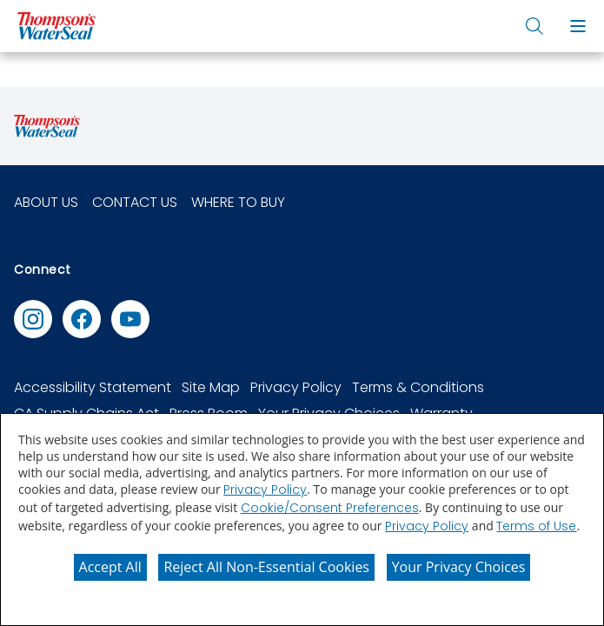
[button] (578, 26)
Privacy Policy (265, 490)
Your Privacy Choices (459, 566)
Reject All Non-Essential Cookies (266, 566)
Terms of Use (536, 527)
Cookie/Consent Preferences (330, 509)
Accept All (110, 566)
